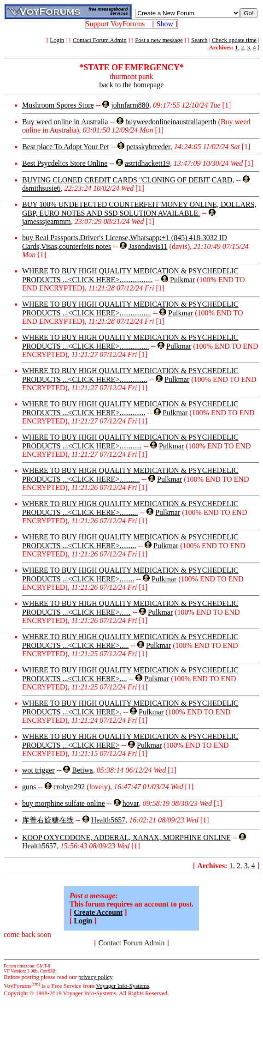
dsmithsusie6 (41, 188)
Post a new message (159, 39)
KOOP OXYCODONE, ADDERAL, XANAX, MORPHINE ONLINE (126, 837)
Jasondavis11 (148, 246)
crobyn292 (69, 787)
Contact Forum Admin (100, 39)
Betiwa (82, 770)
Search (199, 39)
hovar (131, 803)
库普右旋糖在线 (48, 820)
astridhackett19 (147, 163)
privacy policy (95, 976)
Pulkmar (182, 280)
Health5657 (108, 820)
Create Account (98, 912)
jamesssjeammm (46, 221)
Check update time (234, 39)
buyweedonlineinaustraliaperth (170, 122)
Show (165, 24)
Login (57, 39)
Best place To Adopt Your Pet (65, 147)
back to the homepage (131, 85)
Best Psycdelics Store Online (64, 163)
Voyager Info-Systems (122, 985)
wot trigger (38, 770)
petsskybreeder (148, 147)
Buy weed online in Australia (65, 122)
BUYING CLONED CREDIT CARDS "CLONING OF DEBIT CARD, (128, 180)
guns (29, 787)
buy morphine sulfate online (63, 803)
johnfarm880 (130, 105)
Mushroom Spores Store (58, 105)
